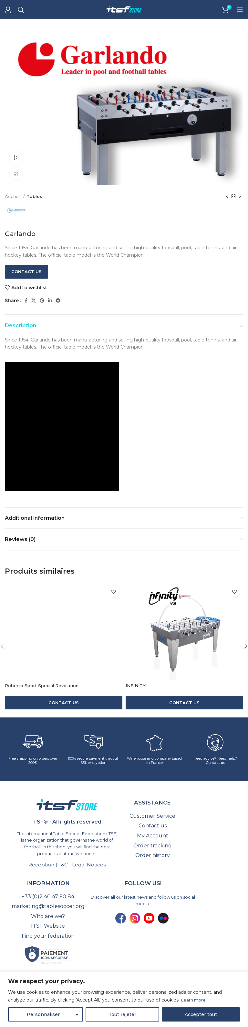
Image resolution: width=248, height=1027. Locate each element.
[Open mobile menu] (239, 9)
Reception (41, 865)
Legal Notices (89, 865)
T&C (63, 865)
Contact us (26, 271)
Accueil (13, 196)
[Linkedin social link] (50, 300)
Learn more (194, 1000)
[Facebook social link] (26, 300)
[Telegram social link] (58, 300)
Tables (34, 196)
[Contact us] (63, 702)
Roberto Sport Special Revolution (44, 685)
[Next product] (240, 196)
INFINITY (136, 685)
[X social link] (33, 300)
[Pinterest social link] (42, 300)
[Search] (21, 9)
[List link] (152, 816)
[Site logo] (124, 9)
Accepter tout (201, 1014)
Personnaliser (43, 1014)
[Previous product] (227, 196)
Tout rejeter (122, 1014)
